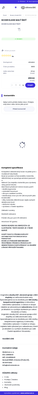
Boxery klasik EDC (16, 15)
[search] (3, 8)
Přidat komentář (19, 109)
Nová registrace (33, 1)
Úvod (4, 15)
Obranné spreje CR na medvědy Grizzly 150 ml (12, 144)
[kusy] (16, 85)
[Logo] (28, 8)
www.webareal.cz (27, 393)
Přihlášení (22, 1)
